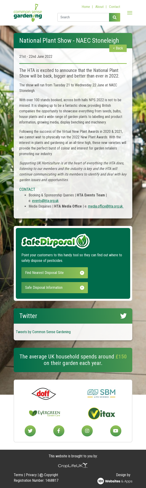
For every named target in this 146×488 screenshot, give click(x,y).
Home (86, 7)
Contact (114, 7)
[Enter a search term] (83, 17)
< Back (118, 48)
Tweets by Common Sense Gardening (43, 332)
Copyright (49, 475)
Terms (18, 475)
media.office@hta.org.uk (106, 206)
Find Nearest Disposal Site (54, 272)
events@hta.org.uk (45, 200)
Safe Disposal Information (54, 287)
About (99, 7)
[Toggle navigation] (129, 13)
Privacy (31, 475)
